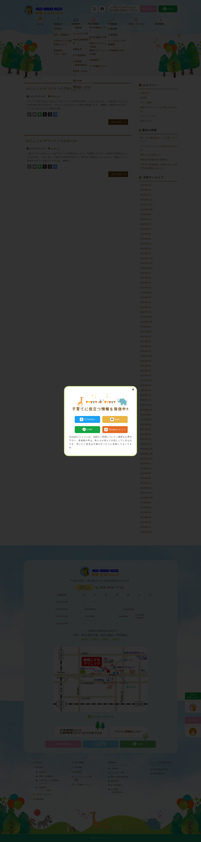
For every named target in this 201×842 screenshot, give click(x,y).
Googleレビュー (115, 428)
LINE (87, 428)
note (115, 419)
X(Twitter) (87, 419)
